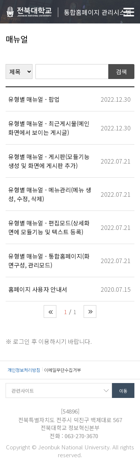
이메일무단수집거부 (62, 370)
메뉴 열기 (128, 12)
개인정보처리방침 (23, 370)
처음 (50, 311)
